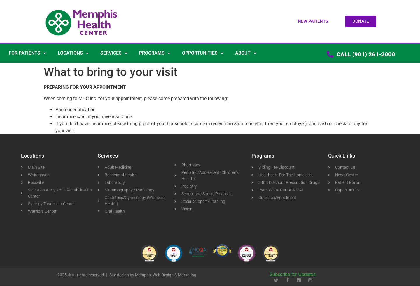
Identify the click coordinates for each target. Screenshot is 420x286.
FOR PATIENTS (27, 53)
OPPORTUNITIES (202, 53)
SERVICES (113, 53)
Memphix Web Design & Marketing (165, 275)
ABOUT (245, 53)
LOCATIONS (73, 53)
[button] (313, 21)
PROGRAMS (154, 53)
